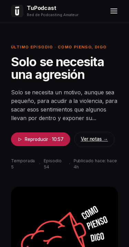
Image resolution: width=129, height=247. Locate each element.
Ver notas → (94, 139)
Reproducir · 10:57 (41, 139)
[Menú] (114, 11)
